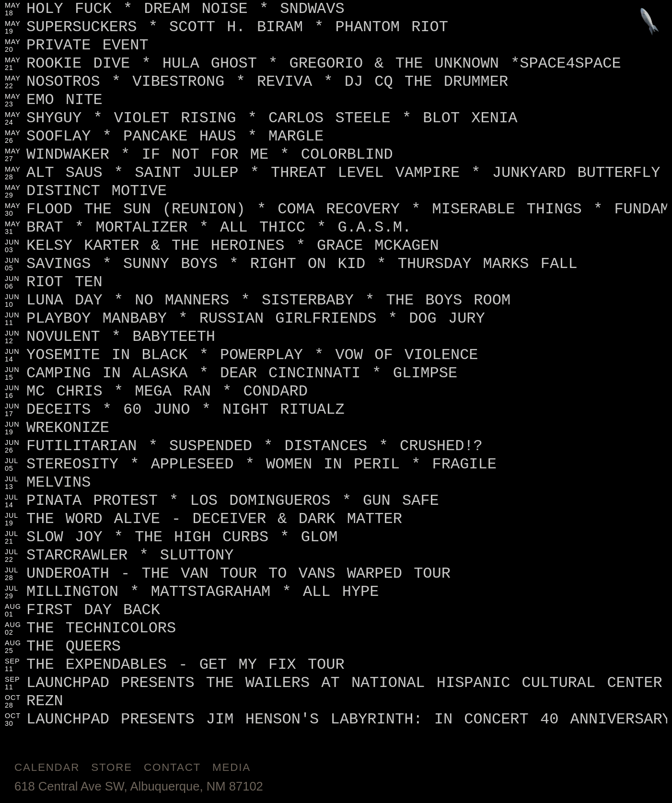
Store (111, 767)
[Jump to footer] (649, 22)
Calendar (47, 767)
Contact (172, 767)
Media (231, 767)
